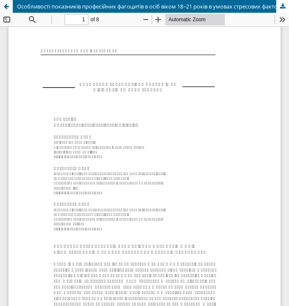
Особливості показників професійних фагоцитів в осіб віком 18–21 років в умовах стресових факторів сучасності (153, 6)
